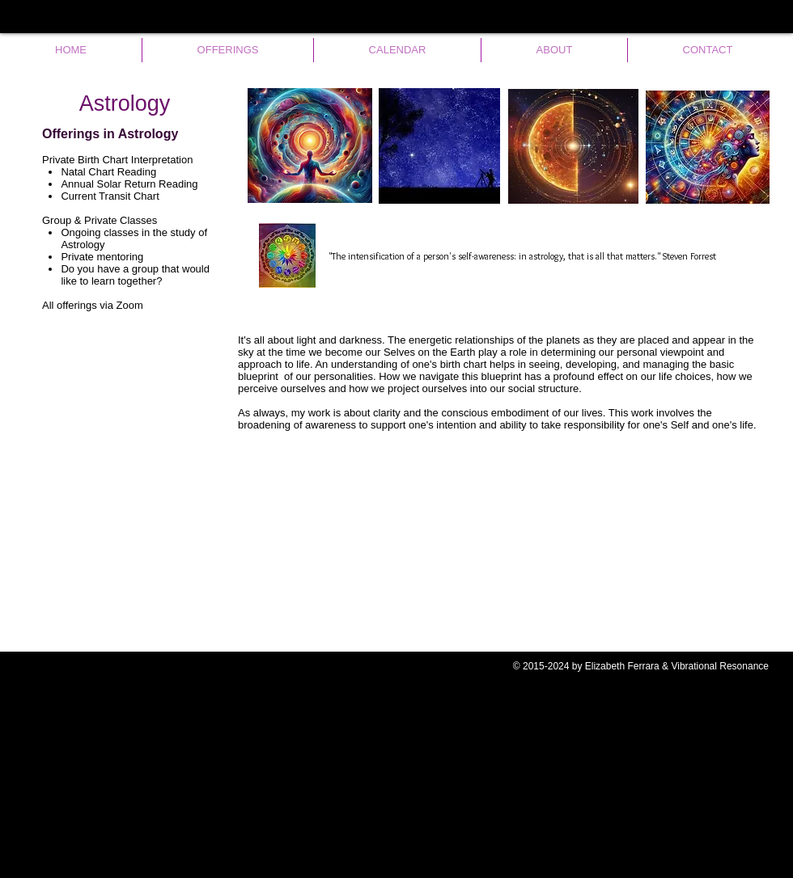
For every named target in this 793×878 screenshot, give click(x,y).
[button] (227, 50)
